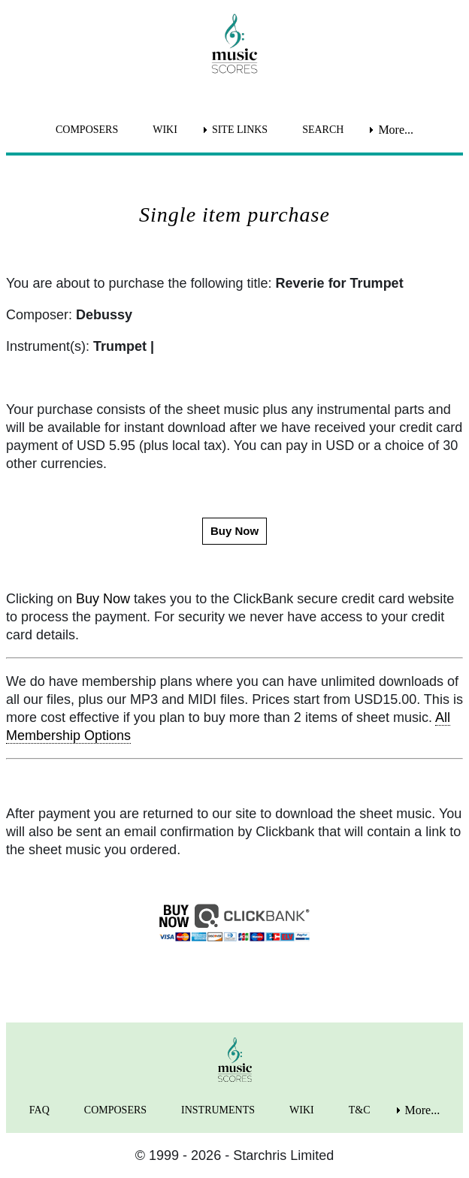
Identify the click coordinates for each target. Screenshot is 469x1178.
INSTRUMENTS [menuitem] (218, 1110)
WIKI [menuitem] (165, 129)
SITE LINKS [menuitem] (240, 129)
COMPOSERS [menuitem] (87, 129)
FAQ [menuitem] (39, 1110)
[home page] (234, 43)
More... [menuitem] (395, 129)
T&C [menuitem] (360, 1110)
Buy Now (103, 598)
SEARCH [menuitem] (322, 129)
